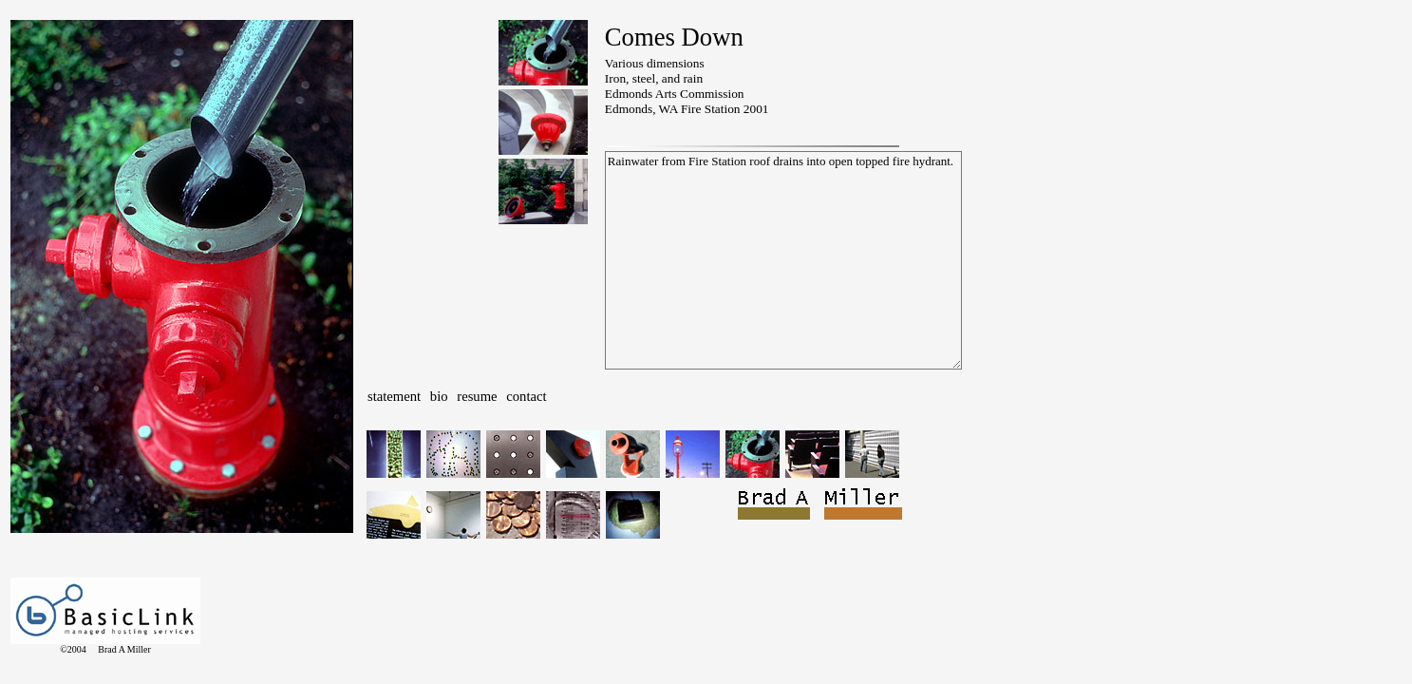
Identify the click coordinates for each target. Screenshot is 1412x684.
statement (394, 396)
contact (526, 396)
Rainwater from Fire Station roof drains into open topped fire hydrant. (783, 260)
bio (439, 396)
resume (477, 396)
